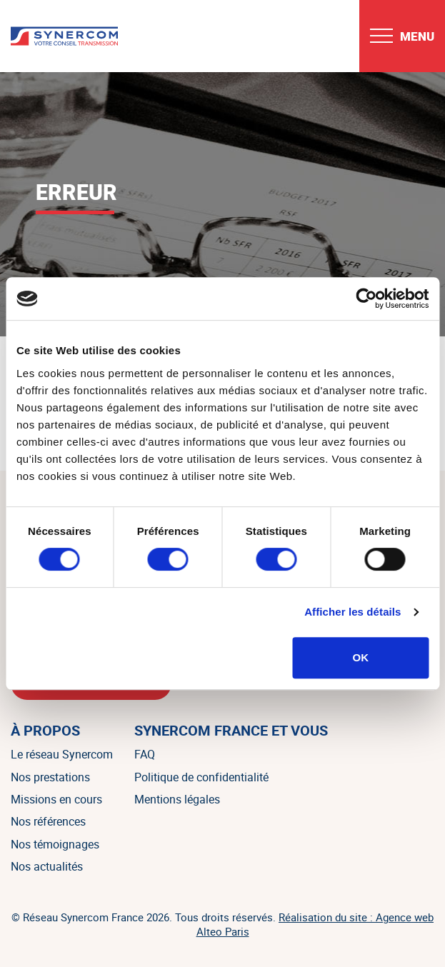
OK (361, 657)
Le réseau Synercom (62, 754)
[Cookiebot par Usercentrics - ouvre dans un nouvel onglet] (366, 298)
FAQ (144, 754)
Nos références (48, 821)
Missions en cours (56, 799)
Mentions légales (177, 799)
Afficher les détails (352, 612)
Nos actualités (47, 866)
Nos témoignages (55, 844)
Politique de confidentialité (201, 777)
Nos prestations (50, 777)
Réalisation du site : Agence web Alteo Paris (315, 924)
